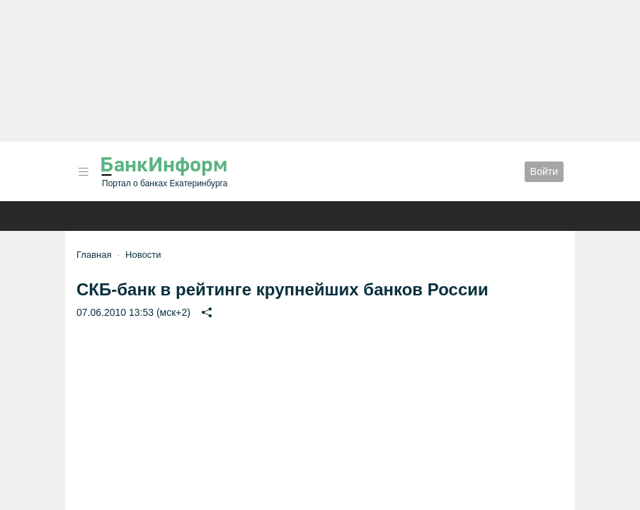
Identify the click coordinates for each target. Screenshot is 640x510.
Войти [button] (544, 171)
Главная (93, 254)
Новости (143, 254)
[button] (83, 171)
